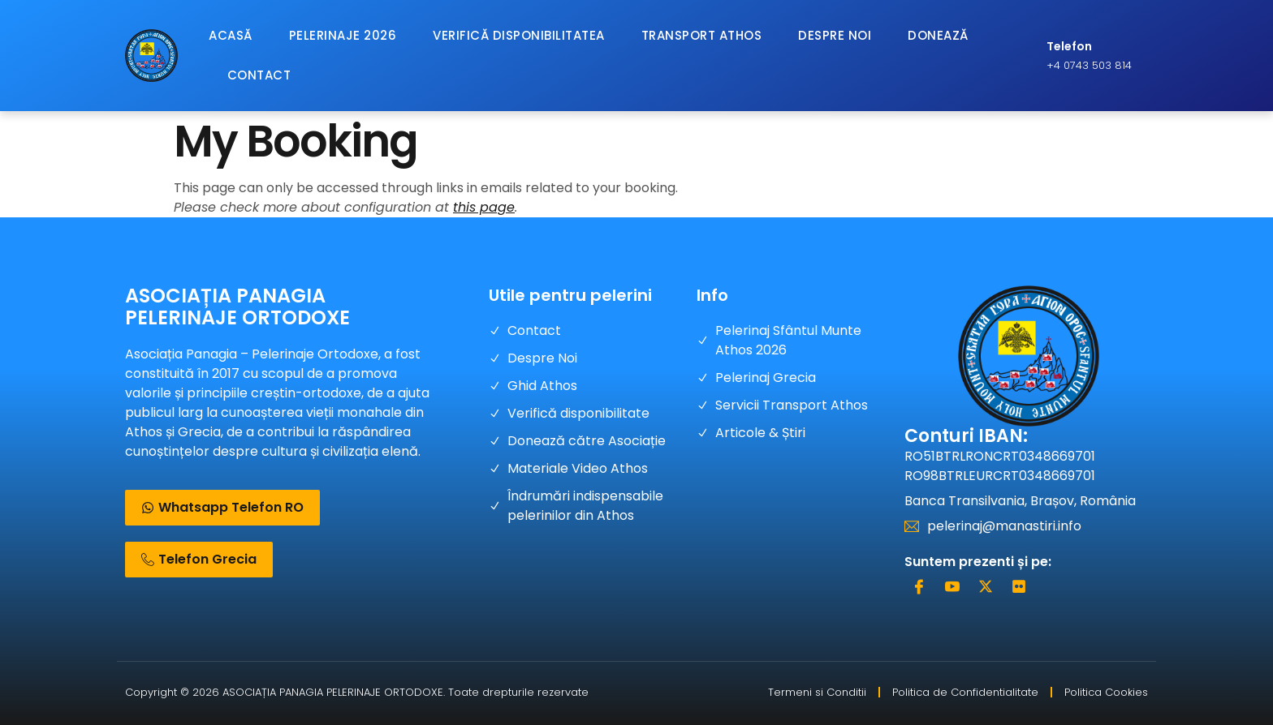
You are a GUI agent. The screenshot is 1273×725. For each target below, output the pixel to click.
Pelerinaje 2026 (343, 35)
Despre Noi (834, 35)
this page (484, 207)
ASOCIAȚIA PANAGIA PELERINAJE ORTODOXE (237, 306)
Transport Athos (701, 35)
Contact (259, 75)
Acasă (230, 35)
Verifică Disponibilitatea (519, 35)
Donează (938, 35)
